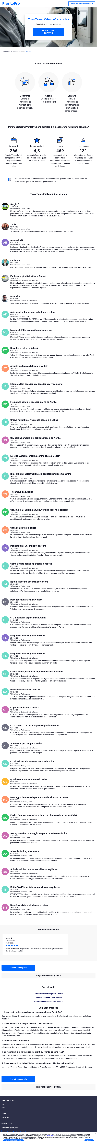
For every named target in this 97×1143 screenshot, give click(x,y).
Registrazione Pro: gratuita (48, 975)
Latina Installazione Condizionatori (48, 998)
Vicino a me (5, 1118)
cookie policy (50, 1135)
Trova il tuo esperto (18, 967)
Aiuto (3, 1104)
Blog (3, 1107)
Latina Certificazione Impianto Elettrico (48, 1001)
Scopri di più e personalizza (13, 1140)
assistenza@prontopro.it (10, 1128)
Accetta (89, 1140)
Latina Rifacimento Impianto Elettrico (48, 994)
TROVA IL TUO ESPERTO (48, 31)
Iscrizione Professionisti (82, 3)
